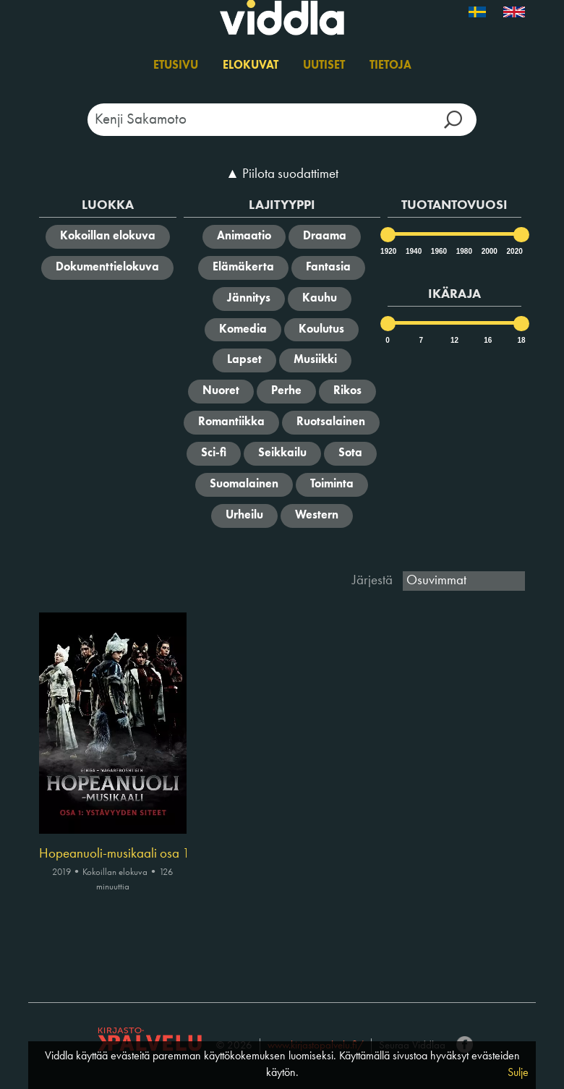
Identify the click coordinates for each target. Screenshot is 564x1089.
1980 (463, 251)
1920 (387, 251)
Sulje (518, 1073)
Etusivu (175, 66)
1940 (413, 251)
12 (454, 340)
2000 (489, 251)
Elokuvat (250, 66)
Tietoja (390, 66)
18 (521, 340)
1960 (438, 251)
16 (488, 340)
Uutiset (324, 66)
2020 (514, 251)
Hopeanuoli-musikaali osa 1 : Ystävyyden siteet (113, 854)
